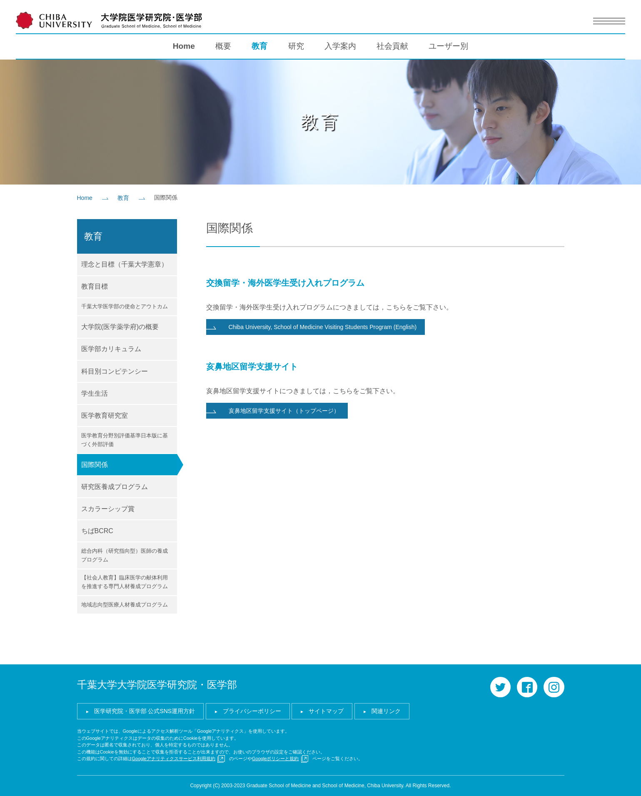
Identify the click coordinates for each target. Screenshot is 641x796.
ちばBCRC (97, 530)
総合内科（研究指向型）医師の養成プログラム (124, 555)
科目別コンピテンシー (114, 371)
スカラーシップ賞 (108, 508)
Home (184, 46)
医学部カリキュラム (111, 348)
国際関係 (94, 464)
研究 (296, 46)
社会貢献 (392, 46)
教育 (259, 46)
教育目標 (94, 286)
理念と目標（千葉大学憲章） (124, 264)
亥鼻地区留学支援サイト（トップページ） (284, 410)
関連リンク (386, 711)
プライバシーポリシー (252, 711)
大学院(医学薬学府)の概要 (120, 326)
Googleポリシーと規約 (275, 758)
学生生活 (94, 393)
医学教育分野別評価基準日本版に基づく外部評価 (124, 439)
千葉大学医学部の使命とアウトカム (124, 306)
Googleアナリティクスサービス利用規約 (173, 758)
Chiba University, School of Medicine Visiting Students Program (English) (323, 327)
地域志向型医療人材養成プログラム (124, 604)
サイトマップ (326, 711)
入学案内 (340, 46)
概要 (223, 46)
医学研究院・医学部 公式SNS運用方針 (144, 711)
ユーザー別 (448, 46)
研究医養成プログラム (114, 486)
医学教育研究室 (104, 415)
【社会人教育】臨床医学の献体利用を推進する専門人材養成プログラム (124, 581)
